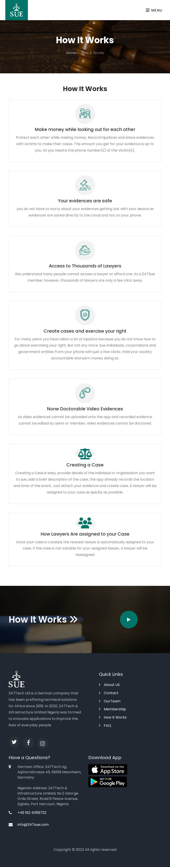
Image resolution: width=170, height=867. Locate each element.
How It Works (113, 717)
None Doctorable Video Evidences (85, 409)
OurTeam (109, 701)
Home (72, 52)
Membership (112, 709)
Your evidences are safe (85, 201)
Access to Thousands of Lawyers (85, 266)
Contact (108, 693)
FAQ (105, 725)
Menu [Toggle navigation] (154, 10)
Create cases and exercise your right (85, 331)
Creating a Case (85, 465)
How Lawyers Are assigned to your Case (85, 534)
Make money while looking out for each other (85, 129)
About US (109, 684)
